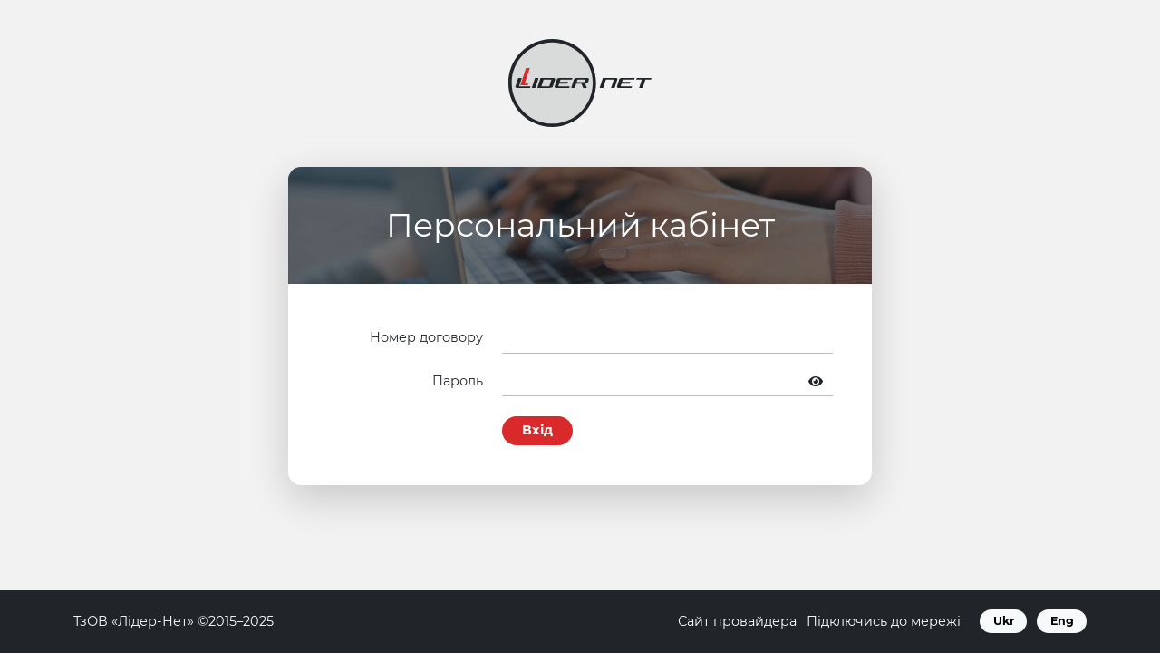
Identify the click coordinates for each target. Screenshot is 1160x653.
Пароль (457, 381)
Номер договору (426, 337)
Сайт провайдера (737, 621)
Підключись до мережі (884, 621)
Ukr (1003, 621)
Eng (1062, 621)
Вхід (537, 430)
